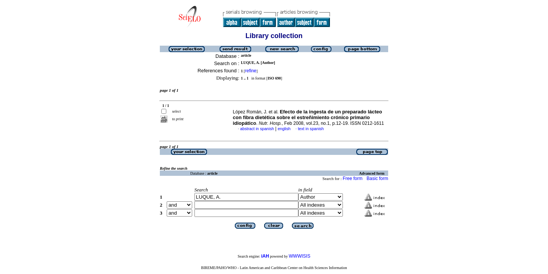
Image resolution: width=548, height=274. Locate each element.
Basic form (377, 178)
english (284, 128)
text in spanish (311, 128)
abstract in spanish (257, 128)
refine (250, 70)
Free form (352, 178)
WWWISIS (300, 256)
